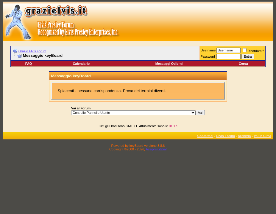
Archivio (244, 136)
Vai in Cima (262, 136)
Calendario (81, 63)
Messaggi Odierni (169, 63)
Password (208, 56)
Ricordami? (253, 51)
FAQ (28, 63)
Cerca (243, 63)
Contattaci (205, 136)
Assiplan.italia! (156, 149)
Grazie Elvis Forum (32, 51)
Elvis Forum (225, 136)
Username (208, 50)
